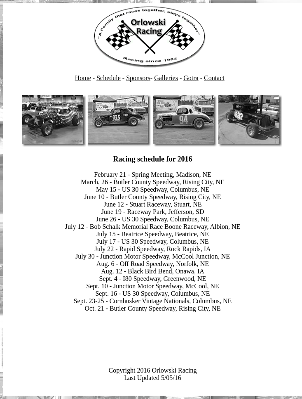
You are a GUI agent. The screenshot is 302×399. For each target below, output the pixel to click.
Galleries (166, 77)
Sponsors (138, 77)
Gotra (190, 77)
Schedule (108, 77)
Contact (214, 77)
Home (83, 77)
